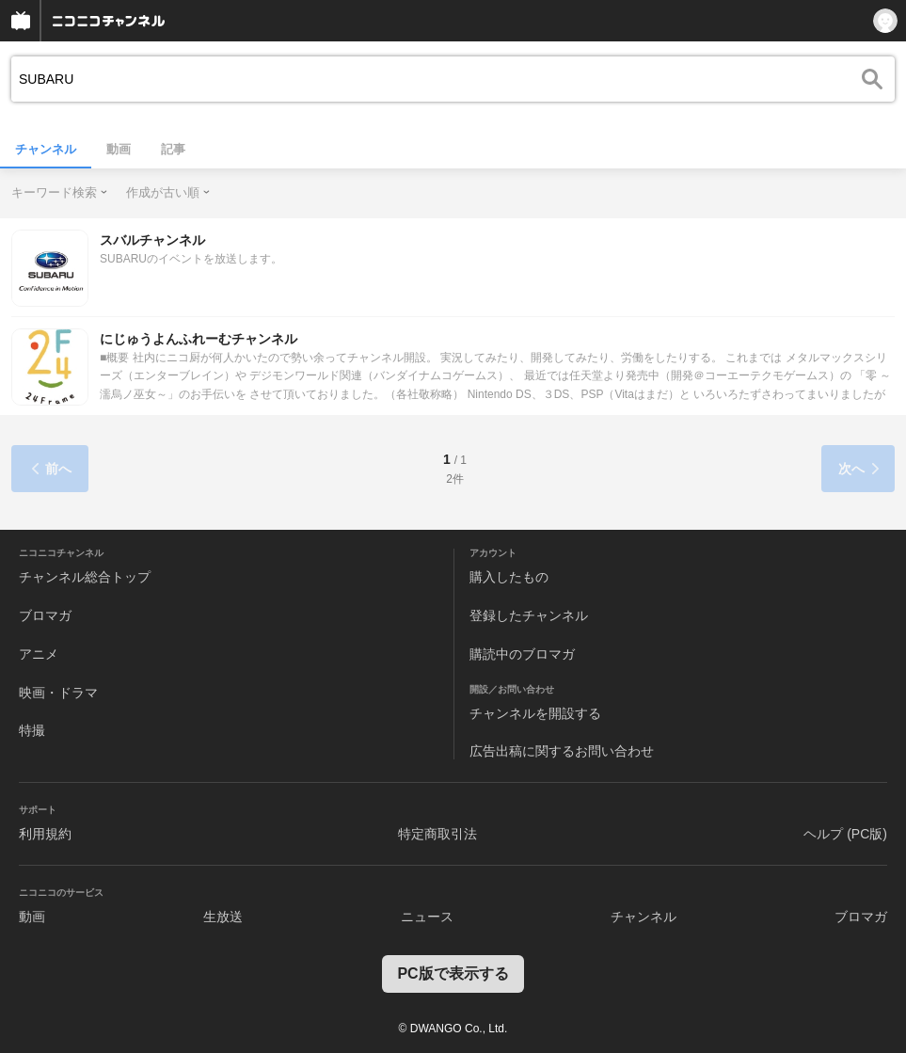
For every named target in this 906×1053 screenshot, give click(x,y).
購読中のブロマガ (522, 654)
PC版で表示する (452, 973)
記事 (173, 149)
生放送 (223, 916)
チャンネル (45, 149)
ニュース (427, 916)
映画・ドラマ (58, 692)
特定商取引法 (437, 833)
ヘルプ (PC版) (845, 833)
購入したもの (508, 576)
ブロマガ (45, 615)
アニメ (38, 654)
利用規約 (45, 833)
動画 (118, 149)
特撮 (32, 730)
